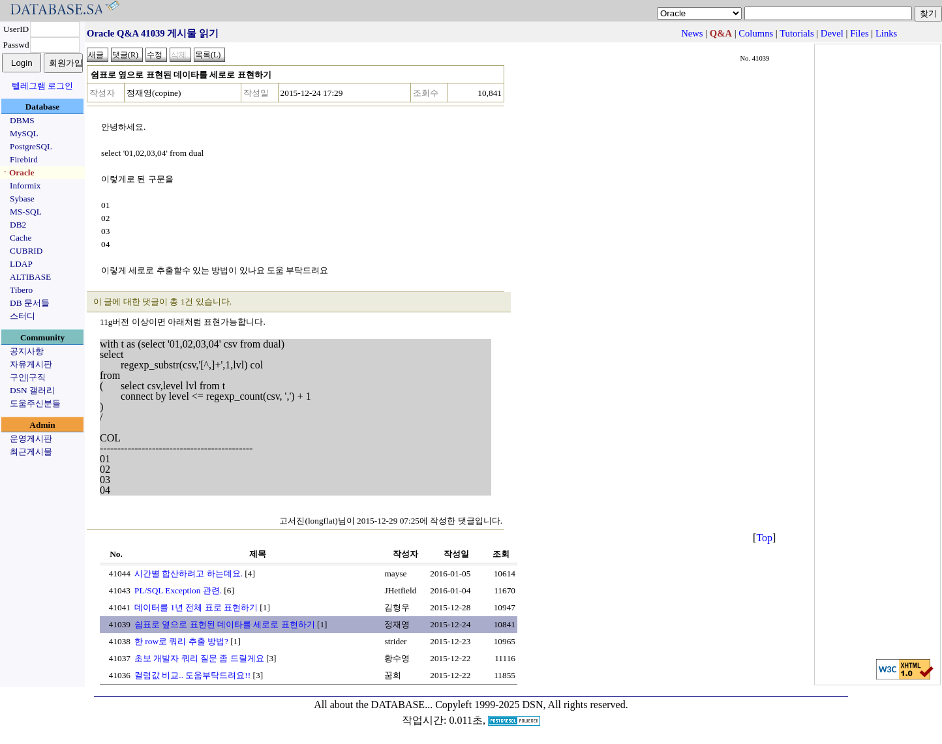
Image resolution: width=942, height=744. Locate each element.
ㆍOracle (17, 172)
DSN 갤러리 (32, 390)
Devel (832, 33)
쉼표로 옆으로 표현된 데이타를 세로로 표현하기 (224, 624)
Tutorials (796, 33)
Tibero (21, 290)
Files (859, 33)
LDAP (21, 264)
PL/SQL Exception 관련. (178, 590)
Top (764, 537)
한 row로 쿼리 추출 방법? (181, 641)
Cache (20, 238)
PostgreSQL (31, 146)
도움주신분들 (35, 403)
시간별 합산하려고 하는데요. (188, 573)
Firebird (24, 159)
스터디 (22, 316)
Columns (755, 33)
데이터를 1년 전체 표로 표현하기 (196, 607)
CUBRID (26, 251)
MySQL (24, 133)
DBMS (22, 120)
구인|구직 (28, 377)
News (692, 33)
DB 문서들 (30, 303)
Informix (25, 185)
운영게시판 (31, 438)
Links (886, 33)
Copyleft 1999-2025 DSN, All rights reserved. (531, 704)
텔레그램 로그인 (42, 86)
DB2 (18, 225)
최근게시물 (31, 451)
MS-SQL (26, 211)
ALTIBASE (30, 277)
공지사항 (27, 351)
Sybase (22, 198)
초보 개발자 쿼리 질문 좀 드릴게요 (199, 658)
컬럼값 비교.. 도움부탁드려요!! (192, 675)
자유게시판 (31, 364)
